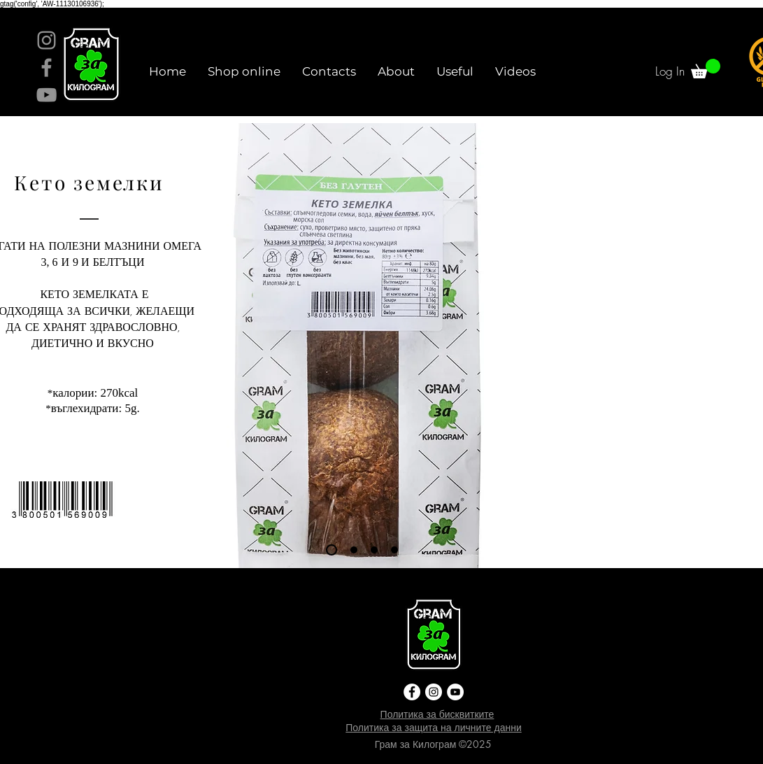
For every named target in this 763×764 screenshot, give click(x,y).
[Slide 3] (374, 549)
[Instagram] (46, 40)
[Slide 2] (353, 549)
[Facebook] (46, 67)
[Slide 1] (331, 550)
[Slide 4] (394, 549)
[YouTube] (46, 95)
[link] (705, 68)
